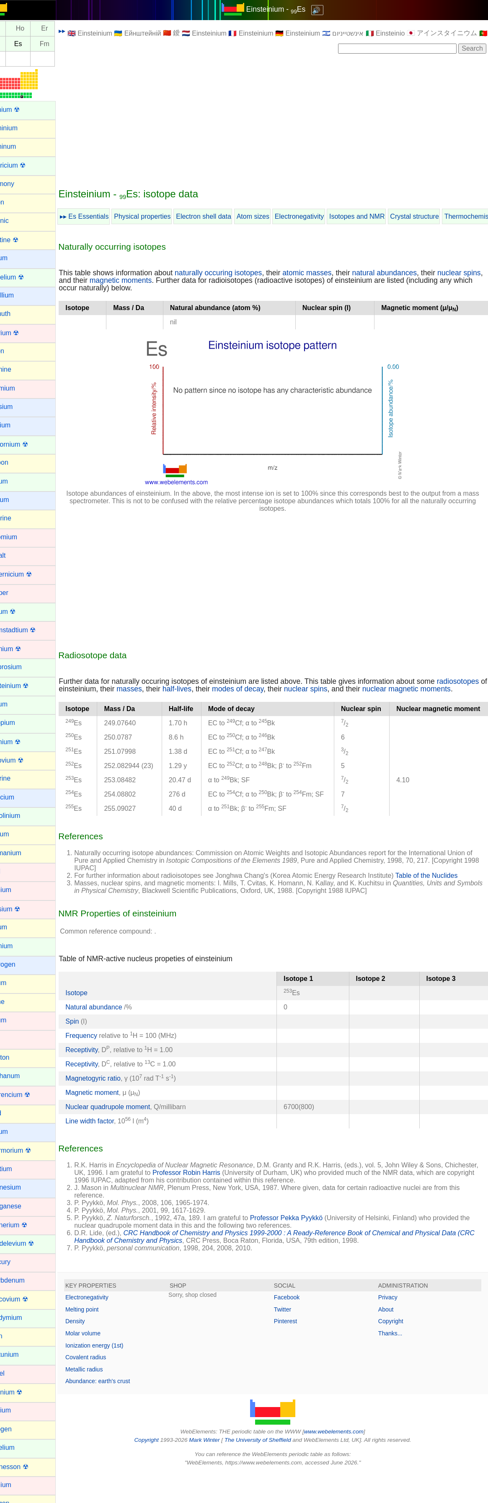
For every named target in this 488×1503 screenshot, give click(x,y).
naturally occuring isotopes (237, 273)
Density (95, 1351)
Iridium (16, 1020)
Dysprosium (23, 666)
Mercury (18, 1261)
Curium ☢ (20, 611)
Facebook (296, 1327)
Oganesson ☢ (27, 1466)
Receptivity (101, 1079)
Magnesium (23, 1187)
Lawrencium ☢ (28, 1094)
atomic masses (326, 273)
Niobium (18, 1410)
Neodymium (23, 1317)
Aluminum (21, 146)
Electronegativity (318, 216)
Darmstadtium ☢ (30, 630)
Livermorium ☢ (28, 1150)
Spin (91, 1051)
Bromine (18, 369)
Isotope (96, 1022)
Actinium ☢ (22, 109)
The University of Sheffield (268, 1470)
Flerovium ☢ (24, 760)
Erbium (16, 704)
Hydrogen (20, 964)
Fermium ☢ (23, 741)
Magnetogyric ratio (112, 1108)
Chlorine (18, 518)
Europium (20, 722)
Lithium (17, 1131)
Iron (12, 1038)
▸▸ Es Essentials (104, 216)
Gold (13, 871)
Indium (16, 982)
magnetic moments (161, 280)
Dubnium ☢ (23, 648)
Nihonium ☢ (24, 1392)
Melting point (101, 1339)
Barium (16, 257)
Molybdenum (25, 1280)
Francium (20, 797)
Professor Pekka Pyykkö (306, 1248)
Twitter (292, 1339)
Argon (15, 202)
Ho (40, 28)
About (391, 1339)
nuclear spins (378, 689)
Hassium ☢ (23, 909)
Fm (64, 43)
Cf (15, 43)
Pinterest (295, 1351)
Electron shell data (223, 216)
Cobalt (15, 555)
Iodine (15, 1001)
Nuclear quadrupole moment (127, 1136)
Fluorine (18, 778)
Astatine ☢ (22, 239)
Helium (16, 927)
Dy (15, 28)
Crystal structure (434, 216)
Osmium (18, 1484)
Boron (15, 350)
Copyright (395, 1351)
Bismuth (18, 313)
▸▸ (81, 30)
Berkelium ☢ (25, 277)
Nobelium (20, 1447)
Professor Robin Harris (241, 1202)
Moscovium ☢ (26, 1299)
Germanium (23, 852)
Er (64, 28)
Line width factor (109, 1150)
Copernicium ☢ (28, 574)
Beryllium (20, 295)
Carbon (17, 462)
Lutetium (18, 1168)
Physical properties (162, 216)
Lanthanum (22, 1075)
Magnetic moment (111, 1122)
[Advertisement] (282, 120)
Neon (14, 1336)
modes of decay (310, 689)
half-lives (249, 689)
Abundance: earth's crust (117, 1411)
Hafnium (18, 889)
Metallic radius (103, 1399)
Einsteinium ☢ (27, 685)
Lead (13, 1113)
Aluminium (21, 128)
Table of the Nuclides (446, 905)
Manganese (23, 1206)
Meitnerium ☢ (26, 1225)
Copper (17, 592)
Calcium (18, 425)
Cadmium (20, 388)
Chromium (21, 537)
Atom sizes (272, 216)
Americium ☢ (25, 165)
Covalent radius (105, 1387)
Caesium (19, 406)
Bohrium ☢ (22, 332)
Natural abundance (114, 1036)
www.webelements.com (343, 1461)
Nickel (15, 1373)
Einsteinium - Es (285, 9)
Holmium (19, 945)
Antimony (20, 183)
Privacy (393, 1327)
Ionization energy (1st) (114, 1375)
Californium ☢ (26, 444)
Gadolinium (23, 815)
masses (201, 689)
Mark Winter (214, 1470)
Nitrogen (18, 1429)
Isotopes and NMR (377, 216)
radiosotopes (99, 689)
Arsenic (17, 220)
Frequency (101, 1065)
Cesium (17, 499)
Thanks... (395, 1363)
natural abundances (404, 273)
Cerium (17, 481)
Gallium (17, 834)
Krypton (17, 1057)
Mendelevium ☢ (30, 1243)
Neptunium (22, 1354)
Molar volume (102, 1363)
